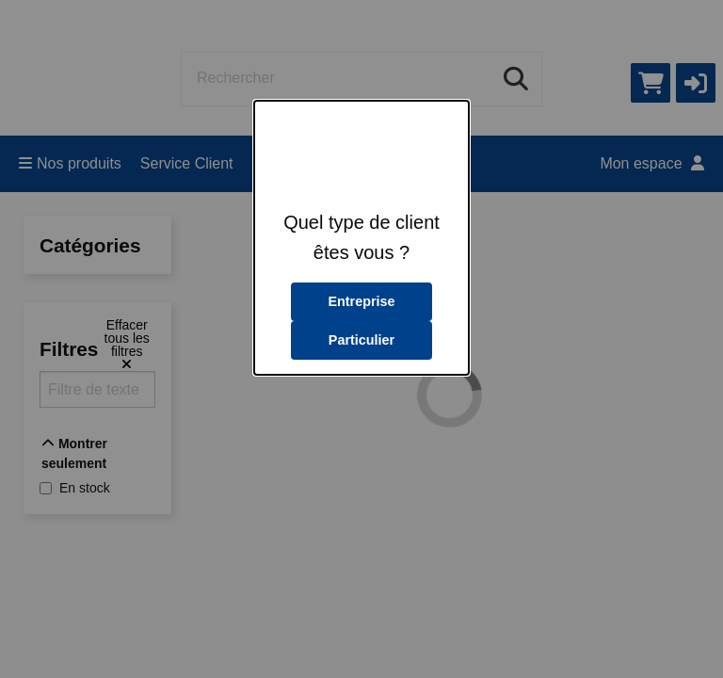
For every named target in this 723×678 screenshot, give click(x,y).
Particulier (361, 339)
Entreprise (361, 301)
